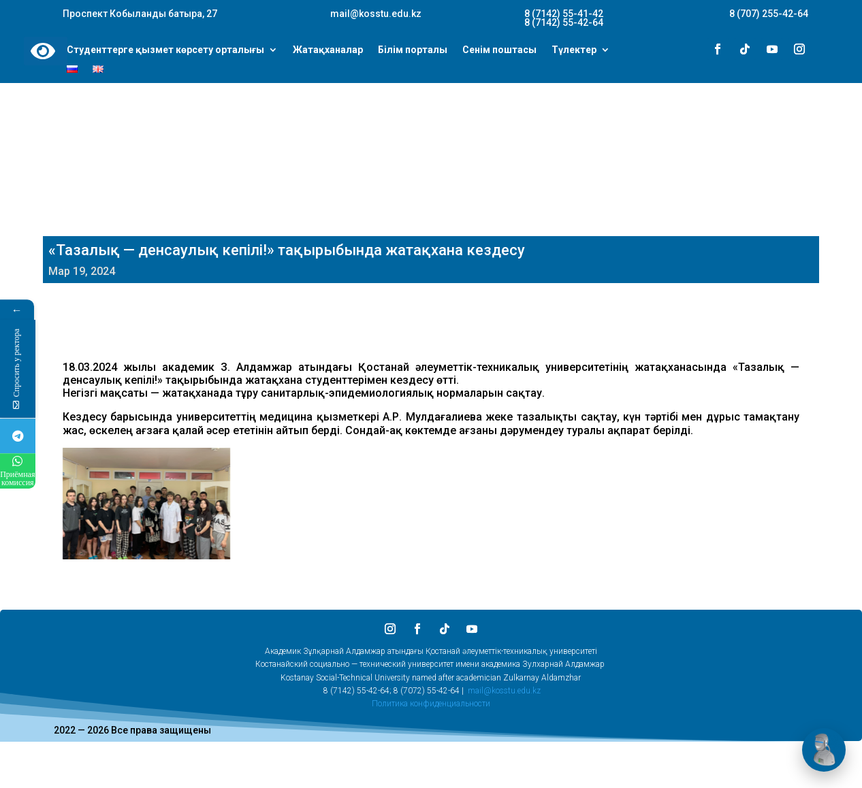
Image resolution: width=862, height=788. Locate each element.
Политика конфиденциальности (431, 703)
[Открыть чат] (824, 750)
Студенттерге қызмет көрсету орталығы (165, 50)
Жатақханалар (328, 50)
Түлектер (574, 50)
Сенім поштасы (499, 50)
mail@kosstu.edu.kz (504, 690)
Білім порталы (412, 50)
